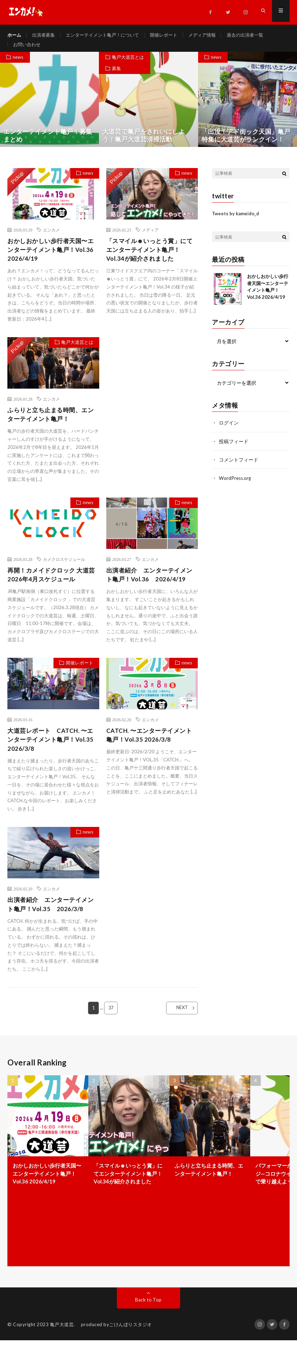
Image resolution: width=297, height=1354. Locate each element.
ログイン (229, 430)
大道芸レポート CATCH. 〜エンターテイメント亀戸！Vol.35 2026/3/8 (53, 751)
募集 (116, 77)
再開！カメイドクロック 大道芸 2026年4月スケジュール (50, 585)
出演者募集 (45, 35)
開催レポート (173, 35)
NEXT (177, 1021)
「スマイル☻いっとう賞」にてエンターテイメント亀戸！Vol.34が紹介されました (152, 258)
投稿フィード (233, 448)
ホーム (14, 35)
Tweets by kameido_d (235, 220)
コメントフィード (238, 467)
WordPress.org (235, 485)
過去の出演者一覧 (259, 35)
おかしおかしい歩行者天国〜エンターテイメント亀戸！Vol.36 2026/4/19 (53, 258)
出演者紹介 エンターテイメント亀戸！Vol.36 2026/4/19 (151, 585)
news (18, 65)
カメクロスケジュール (64, 569)
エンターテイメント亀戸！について (108, 35)
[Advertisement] (152, 390)
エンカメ (51, 237)
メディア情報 (213, 35)
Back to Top (148, 1313)
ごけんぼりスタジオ (130, 1338)
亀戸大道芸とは (128, 65)
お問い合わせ (28, 48)
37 (111, 1021)
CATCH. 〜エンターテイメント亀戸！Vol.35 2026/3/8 (151, 746)
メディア (150, 237)
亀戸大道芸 (62, 1338)
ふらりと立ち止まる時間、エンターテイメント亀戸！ (53, 423)
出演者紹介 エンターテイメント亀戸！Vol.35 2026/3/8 (53, 917)
